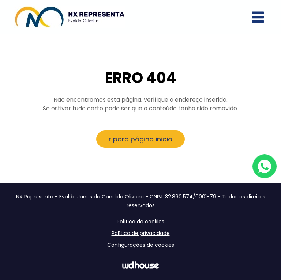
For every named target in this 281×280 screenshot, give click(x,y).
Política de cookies (140, 221)
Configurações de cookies (140, 245)
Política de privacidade (141, 233)
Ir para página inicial (140, 139)
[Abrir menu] (258, 17)
